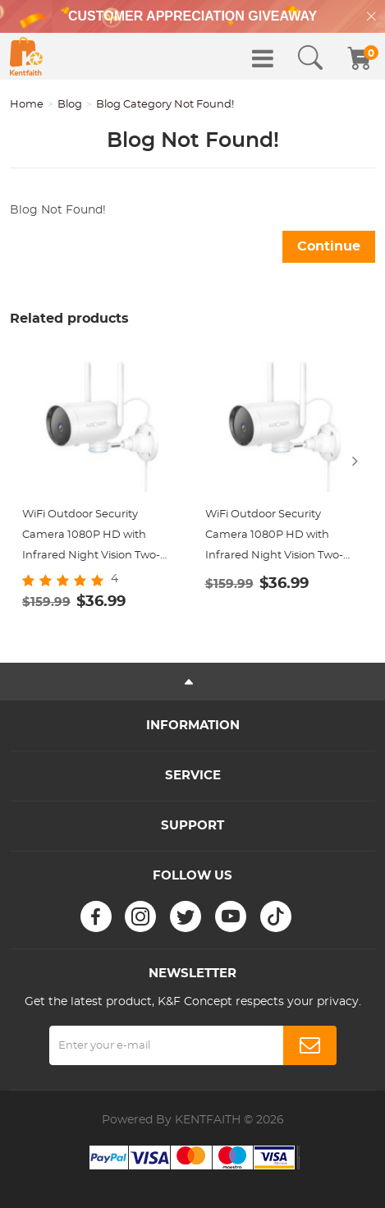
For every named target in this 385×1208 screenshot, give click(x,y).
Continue (328, 246)
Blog (69, 104)
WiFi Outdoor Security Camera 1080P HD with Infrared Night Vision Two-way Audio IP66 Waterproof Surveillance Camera (94, 537)
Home (27, 104)
